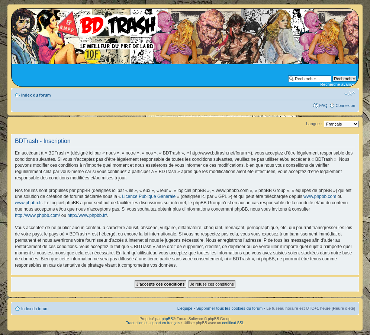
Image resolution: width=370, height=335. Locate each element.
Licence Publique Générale (149, 196)
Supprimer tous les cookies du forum (229, 308)
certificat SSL (233, 323)
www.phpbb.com (319, 196)
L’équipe (185, 308)
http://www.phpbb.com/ (37, 215)
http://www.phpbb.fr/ (87, 215)
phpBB (167, 319)
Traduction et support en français (153, 323)
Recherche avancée (338, 84)
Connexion (345, 105)
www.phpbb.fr (28, 202)
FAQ (323, 105)
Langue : (314, 123)
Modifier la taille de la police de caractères (349, 93)
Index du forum (36, 95)
